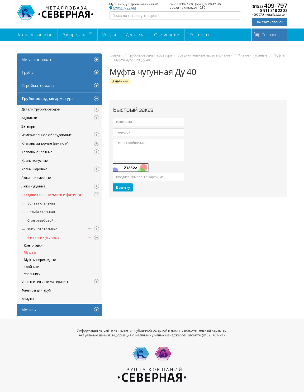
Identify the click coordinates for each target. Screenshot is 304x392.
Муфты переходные (40, 259)
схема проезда (124, 8)
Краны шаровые (34, 169)
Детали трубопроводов (40, 109)
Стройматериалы (37, 85)
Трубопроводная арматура (47, 98)
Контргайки (33, 245)
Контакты (199, 35)
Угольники (32, 274)
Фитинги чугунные (43, 237)
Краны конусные (34, 160)
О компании (167, 35)
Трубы (27, 72)
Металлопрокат (36, 59)
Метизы (28, 309)
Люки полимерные (36, 177)
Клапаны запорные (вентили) (44, 143)
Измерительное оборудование (46, 135)
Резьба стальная (41, 212)
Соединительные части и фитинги (51, 194)
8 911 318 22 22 (273, 10)
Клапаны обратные (36, 152)
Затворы (28, 126)
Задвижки (29, 117)
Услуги (109, 35)
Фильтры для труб (36, 290)
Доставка (135, 35)
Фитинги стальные (42, 229)
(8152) (269, 5)
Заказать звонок (269, 22)
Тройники (31, 266)
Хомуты (27, 298)
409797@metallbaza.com (269, 14)
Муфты (30, 252)
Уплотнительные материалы (44, 281)
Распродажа (77, 34)
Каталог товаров (35, 35)
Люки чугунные (33, 186)
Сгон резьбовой (40, 220)
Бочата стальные (41, 203)
